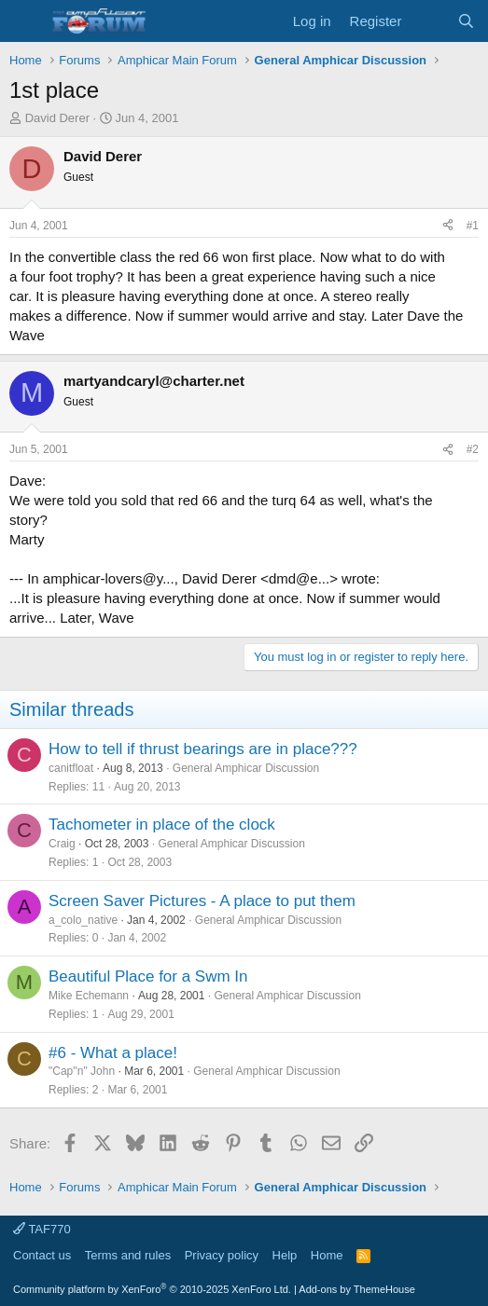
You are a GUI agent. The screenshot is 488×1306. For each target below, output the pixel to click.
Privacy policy (221, 1255)
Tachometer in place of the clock (162, 824)
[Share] (448, 226)
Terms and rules (128, 1255)
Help (285, 1255)
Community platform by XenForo (152, 1289)
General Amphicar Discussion (246, 768)
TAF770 (42, 1229)
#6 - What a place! (113, 1053)
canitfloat (71, 768)
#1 (473, 225)
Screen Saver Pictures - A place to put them (202, 901)
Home (327, 1255)
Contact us (42, 1255)
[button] (26, 21)
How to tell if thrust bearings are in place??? (203, 749)
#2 (473, 449)
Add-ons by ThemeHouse (357, 1289)
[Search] (466, 21)
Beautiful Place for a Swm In (148, 976)
